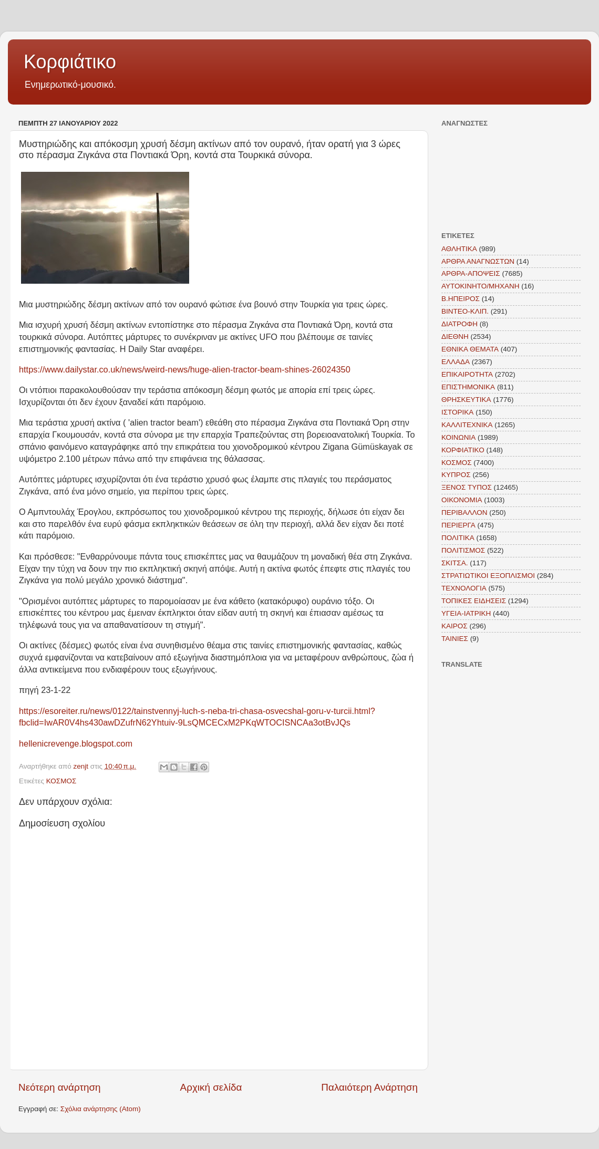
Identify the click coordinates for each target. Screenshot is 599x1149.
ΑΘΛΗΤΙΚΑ (459, 249)
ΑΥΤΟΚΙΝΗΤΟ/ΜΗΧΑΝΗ (480, 286)
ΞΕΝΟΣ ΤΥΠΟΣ (466, 487)
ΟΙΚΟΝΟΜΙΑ (461, 500)
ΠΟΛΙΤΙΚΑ (457, 538)
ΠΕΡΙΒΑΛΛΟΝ (464, 512)
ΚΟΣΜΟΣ (61, 781)
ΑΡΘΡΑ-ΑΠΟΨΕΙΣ (470, 273)
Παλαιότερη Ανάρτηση (369, 1087)
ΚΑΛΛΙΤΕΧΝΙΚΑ (467, 425)
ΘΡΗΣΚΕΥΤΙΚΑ (466, 399)
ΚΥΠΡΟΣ (456, 475)
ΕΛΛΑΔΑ (455, 362)
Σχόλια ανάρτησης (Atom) (100, 1109)
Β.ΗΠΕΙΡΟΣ (460, 299)
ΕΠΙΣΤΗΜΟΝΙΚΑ (468, 387)
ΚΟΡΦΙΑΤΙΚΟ (462, 450)
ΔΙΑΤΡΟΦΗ (459, 324)
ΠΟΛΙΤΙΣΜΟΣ (463, 550)
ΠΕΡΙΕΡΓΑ (458, 525)
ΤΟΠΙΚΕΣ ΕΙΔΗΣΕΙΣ (473, 601)
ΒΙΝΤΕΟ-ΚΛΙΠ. (465, 311)
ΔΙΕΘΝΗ (455, 336)
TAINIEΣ (454, 639)
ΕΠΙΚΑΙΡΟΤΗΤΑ (467, 374)
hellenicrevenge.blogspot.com (75, 743)
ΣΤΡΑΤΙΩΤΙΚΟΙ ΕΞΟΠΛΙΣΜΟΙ (488, 575)
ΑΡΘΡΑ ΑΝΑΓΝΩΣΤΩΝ (477, 261)
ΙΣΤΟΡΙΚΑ (457, 412)
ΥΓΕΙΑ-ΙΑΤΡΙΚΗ (466, 613)
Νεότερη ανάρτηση (59, 1087)
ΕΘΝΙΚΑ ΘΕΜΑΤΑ (470, 349)
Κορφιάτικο (70, 62)
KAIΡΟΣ (454, 626)
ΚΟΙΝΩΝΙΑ (458, 437)
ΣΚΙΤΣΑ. (454, 563)
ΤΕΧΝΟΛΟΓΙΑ (464, 588)
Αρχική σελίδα (211, 1087)
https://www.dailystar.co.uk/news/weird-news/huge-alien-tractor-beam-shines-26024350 (184, 369)
